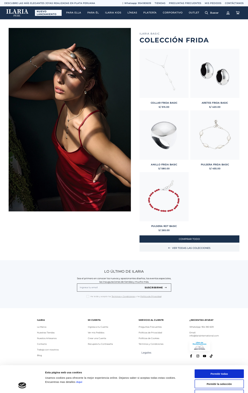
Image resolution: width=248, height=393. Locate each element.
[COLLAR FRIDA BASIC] (164, 79)
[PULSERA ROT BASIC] (164, 202)
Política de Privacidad (151, 296)
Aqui (79, 358)
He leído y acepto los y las (125, 296)
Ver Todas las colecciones (189, 248)
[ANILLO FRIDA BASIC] (164, 140)
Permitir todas (219, 350)
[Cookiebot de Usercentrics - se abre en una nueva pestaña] (22, 386)
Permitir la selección (219, 360)
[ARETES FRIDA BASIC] (214, 79)
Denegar (219, 371)
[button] (213, 12)
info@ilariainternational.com (204, 335)
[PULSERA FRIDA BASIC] (214, 140)
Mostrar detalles (186, 386)
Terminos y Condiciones (123, 296)
